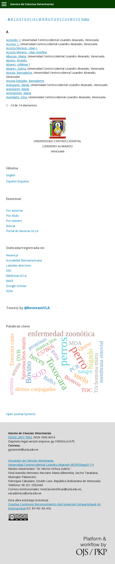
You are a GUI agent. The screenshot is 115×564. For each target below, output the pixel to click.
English (10, 175)
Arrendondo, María (18, 93)
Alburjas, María (16, 56)
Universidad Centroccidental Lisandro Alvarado (39, 465)
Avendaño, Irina (16, 97)
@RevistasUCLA (37, 308)
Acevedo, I (13, 40)
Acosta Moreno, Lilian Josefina (26, 52)
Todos (85, 19)
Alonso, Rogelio (16, 60)
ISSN (9, 291)
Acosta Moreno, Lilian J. (22, 48)
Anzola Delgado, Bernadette (25, 81)
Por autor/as (14, 210)
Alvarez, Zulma (16, 68)
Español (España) (17, 181)
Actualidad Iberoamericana (24, 260)
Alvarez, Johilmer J (18, 64)
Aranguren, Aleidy (17, 85)
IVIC (9, 271)
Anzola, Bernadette (19, 73)
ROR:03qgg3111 (82, 465)
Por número (14, 221)
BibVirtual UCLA (16, 276)
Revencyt (12, 255)
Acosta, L (12, 44)
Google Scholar (16, 286)
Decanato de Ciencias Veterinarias (31, 460)
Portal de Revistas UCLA (22, 231)
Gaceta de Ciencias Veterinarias (32, 4)
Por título (12, 216)
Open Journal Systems (21, 414)
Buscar (10, 226)
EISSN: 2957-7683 (20, 437)
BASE (9, 281)
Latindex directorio (18, 265)
